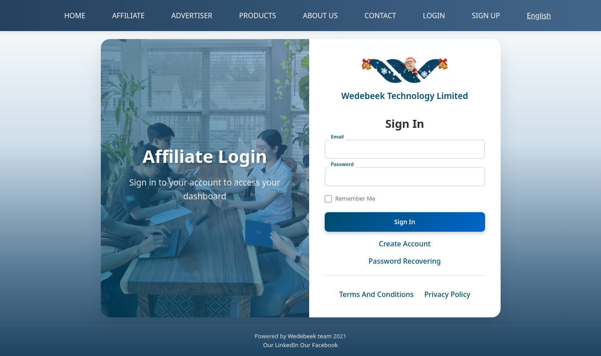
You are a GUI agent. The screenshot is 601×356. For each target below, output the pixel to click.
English (539, 15)
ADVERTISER (191, 15)
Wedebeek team (310, 336)
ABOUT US (320, 15)
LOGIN (434, 15)
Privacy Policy (447, 294)
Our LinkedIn (281, 345)
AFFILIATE (128, 15)
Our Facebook (319, 345)
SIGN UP (486, 15)
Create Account (405, 244)
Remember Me (355, 198)
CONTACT (380, 15)
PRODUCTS (257, 15)
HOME (75, 15)
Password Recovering (405, 261)
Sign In (404, 222)
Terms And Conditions (376, 294)
